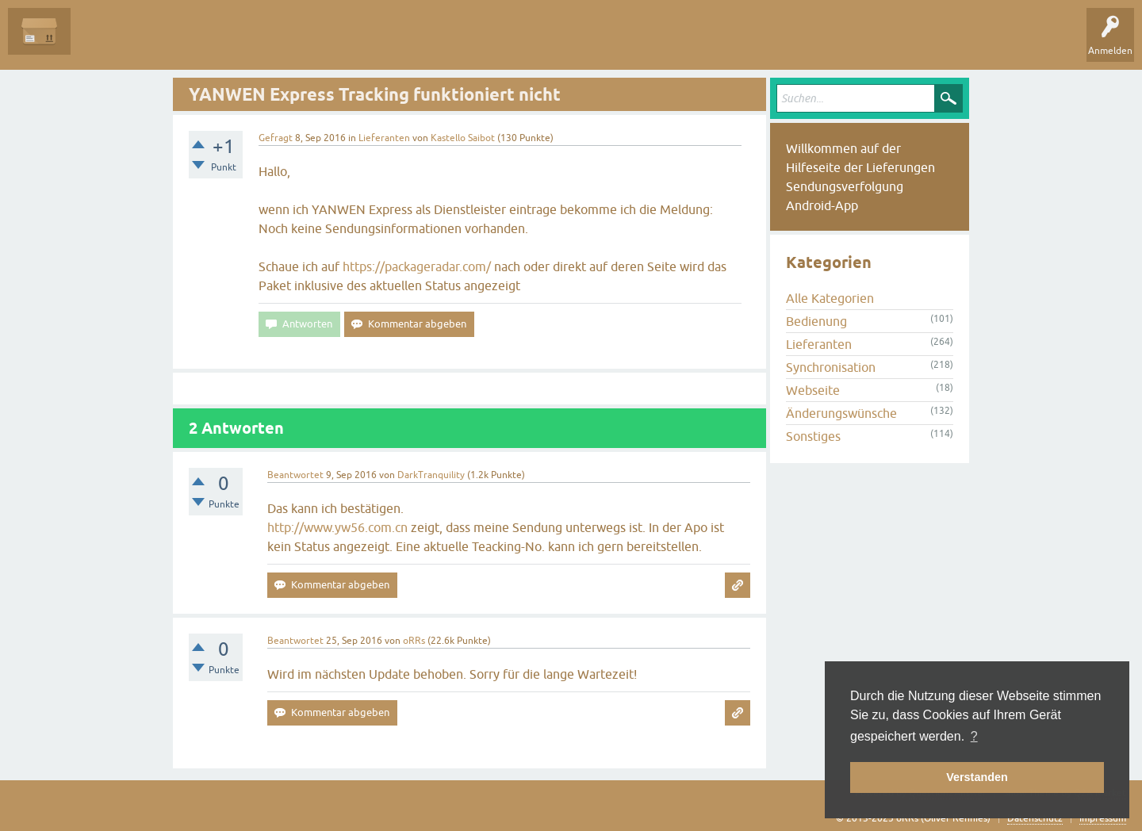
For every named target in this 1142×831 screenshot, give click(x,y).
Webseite (813, 390)
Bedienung (816, 321)
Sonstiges (813, 436)
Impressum (1102, 818)
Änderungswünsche (841, 413)
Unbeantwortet (184, 42)
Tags (253, 42)
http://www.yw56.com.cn (337, 527)
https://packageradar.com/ (417, 266)
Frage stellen (381, 42)
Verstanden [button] (977, 777)
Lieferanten (384, 138)
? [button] (974, 736)
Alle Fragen (107, 42)
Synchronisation (831, 367)
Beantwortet (295, 475)
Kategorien (310, 42)
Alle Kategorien (830, 298)
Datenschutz (1035, 818)
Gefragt (276, 138)
